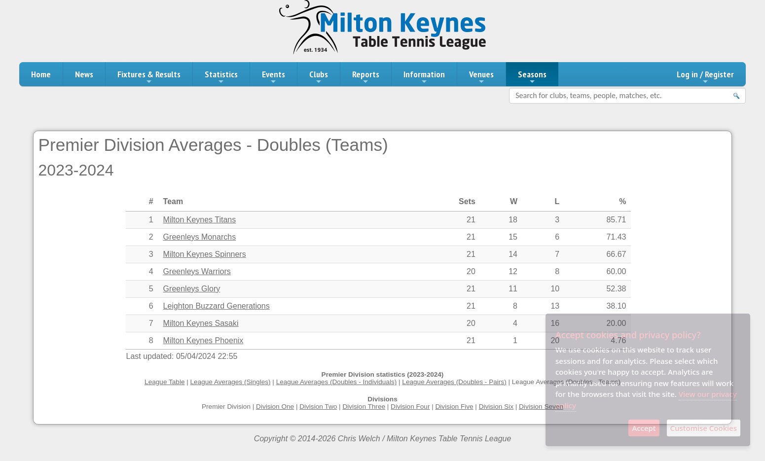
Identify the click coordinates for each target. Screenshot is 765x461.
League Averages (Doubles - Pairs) (454, 382)
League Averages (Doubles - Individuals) (336, 382)
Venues (481, 77)
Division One (275, 406)
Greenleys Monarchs (199, 237)
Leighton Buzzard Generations (216, 306)
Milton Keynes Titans (199, 219)
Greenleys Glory (191, 288)
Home (41, 74)
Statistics (221, 77)
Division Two (318, 406)
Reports (365, 77)
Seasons (532, 77)
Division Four (410, 406)
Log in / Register (705, 77)
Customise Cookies (703, 428)
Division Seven (541, 406)
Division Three (363, 406)
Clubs (318, 77)
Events (273, 77)
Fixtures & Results (149, 77)
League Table (164, 382)
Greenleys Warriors (197, 271)
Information (424, 77)
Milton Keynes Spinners (204, 254)
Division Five (455, 406)
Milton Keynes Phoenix (203, 340)
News (84, 74)
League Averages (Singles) (230, 382)
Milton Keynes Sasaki (201, 323)
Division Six (496, 406)
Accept (644, 428)
